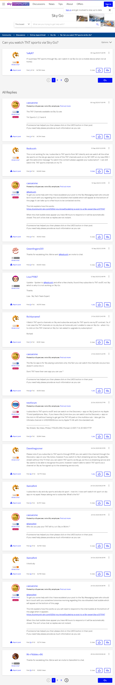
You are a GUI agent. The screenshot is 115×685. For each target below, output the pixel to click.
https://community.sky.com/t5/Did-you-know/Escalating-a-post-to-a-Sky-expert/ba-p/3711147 (66, 209)
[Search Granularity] (22, 24)
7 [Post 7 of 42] (30, 342)
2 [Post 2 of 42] (30, 136)
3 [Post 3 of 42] (30, 171)
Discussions (39, 4)
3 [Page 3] (61, 80)
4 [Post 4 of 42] (30, 237)
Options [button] (104, 42)
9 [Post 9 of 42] (30, 436)
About (70, 4)
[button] (108, 52)
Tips (60, 4)
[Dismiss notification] (110, 10)
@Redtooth (31, 192)
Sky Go (57, 15)
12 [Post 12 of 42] (30, 546)
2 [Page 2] (57, 80)
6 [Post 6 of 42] (30, 304)
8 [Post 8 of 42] (30, 391)
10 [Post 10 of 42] (30, 474)
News (52, 4)
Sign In (108, 4)
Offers (80, 4)
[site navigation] (3, 4)
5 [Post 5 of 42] (30, 265)
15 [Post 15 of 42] (30, 670)
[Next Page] (66, 80)
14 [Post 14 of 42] (30, 642)
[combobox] (62, 24)
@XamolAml (31, 524)
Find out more (65, 106)
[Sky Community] (18, 4)
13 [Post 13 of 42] (30, 574)
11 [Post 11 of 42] (30, 503)
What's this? (15, 65)
